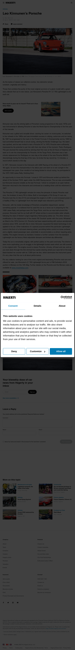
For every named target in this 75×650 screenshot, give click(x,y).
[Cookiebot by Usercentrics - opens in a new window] (64, 297)
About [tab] (62, 306)
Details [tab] (37, 306)
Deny (14, 351)
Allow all (61, 351)
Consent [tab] (13, 306)
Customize (37, 351)
